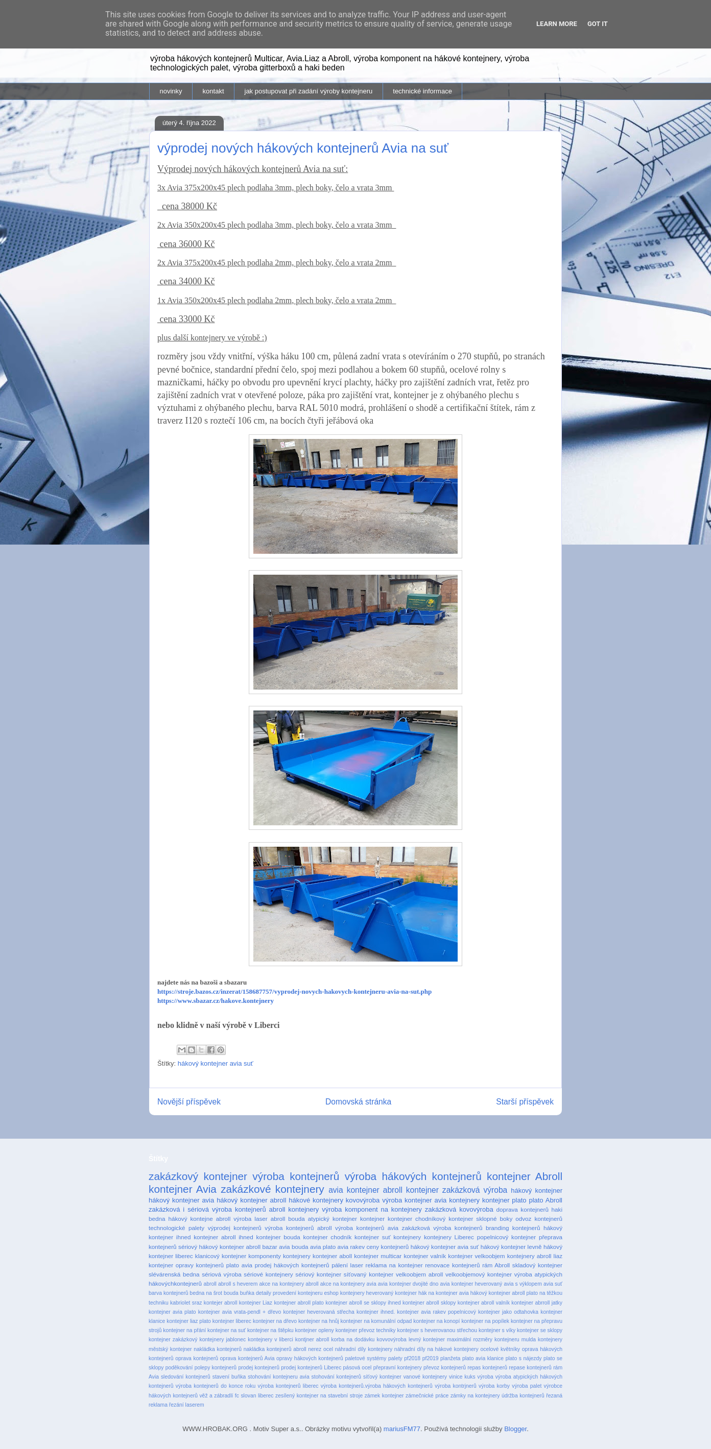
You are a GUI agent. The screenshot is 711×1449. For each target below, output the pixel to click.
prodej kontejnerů (258, 1367)
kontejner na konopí (436, 1321)
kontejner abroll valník (484, 1303)
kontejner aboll (332, 1255)
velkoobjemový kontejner (478, 1274)
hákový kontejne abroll (200, 1218)
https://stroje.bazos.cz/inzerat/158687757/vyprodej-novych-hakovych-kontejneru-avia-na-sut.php (294, 991)
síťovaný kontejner (368, 1274)
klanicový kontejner (220, 1255)
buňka (247, 1293)
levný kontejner (427, 1339)
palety (395, 1358)
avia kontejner (354, 1190)
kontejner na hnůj (318, 1321)
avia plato (323, 1246)
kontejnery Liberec (449, 1237)
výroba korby (494, 1386)
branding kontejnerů (513, 1227)
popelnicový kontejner (506, 1237)
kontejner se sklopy (539, 1330)
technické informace (422, 91)
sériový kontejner (318, 1274)
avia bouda (293, 1246)
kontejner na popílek (485, 1321)
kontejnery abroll (529, 1255)
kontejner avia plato (172, 1312)
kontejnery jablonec (222, 1339)
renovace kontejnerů (452, 1265)
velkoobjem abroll (419, 1274)
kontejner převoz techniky (366, 1330)
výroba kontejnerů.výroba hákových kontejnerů (377, 1386)
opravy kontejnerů (200, 1265)
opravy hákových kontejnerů (309, 1358)
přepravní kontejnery (397, 1367)
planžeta (450, 1358)
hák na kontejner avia (443, 1293)
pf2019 (430, 1358)
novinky (171, 91)
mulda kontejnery (542, 1339)
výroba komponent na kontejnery (372, 1209)
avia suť (552, 1284)
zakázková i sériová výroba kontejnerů (207, 1209)
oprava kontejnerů (196, 1358)
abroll (209, 1284)
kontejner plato (504, 1200)
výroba (485, 1377)
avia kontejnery (457, 1200)
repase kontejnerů (530, 1367)
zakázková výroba (474, 1190)
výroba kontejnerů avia (366, 1227)
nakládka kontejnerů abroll (275, 1349)
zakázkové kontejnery (272, 1189)
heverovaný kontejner (391, 1293)
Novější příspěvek (189, 1101)
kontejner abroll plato (298, 1303)
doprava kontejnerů (522, 1209)
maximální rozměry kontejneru (483, 1339)
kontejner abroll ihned (223, 1237)
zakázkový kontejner (198, 1176)
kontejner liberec (231, 1321)
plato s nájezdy (524, 1358)
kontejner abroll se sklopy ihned (363, 1303)
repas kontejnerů (487, 1367)
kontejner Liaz (255, 1303)
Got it (597, 24)
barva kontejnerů (168, 1293)
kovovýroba (363, 1200)
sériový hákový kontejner (211, 1246)
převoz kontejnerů (444, 1367)
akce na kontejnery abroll (288, 1284)
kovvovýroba (391, 1339)
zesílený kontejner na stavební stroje (319, 1395)
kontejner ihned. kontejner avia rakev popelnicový (416, 1312)
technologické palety (176, 1227)
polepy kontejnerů (215, 1367)
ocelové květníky (500, 1349)
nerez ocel (320, 1349)
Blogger (515, 1429)
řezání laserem (186, 1405)
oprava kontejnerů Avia (247, 1358)
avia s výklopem (522, 1284)
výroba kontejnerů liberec (288, 1386)
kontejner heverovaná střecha (318, 1312)
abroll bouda (288, 1218)
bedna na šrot (205, 1293)
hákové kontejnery (316, 1200)
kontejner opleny (314, 1330)
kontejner (372, 1218)
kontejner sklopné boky (480, 1218)
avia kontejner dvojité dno (408, 1284)
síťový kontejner (382, 1377)
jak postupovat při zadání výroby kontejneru (309, 91)
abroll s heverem (237, 1284)
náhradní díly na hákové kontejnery (436, 1349)
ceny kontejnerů (388, 1246)
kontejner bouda (278, 1237)
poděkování (179, 1367)
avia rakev (351, 1246)
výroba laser (250, 1218)
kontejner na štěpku (270, 1330)
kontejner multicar (377, 1255)
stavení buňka (229, 1377)
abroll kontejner (411, 1190)
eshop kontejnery (344, 1293)
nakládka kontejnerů (218, 1349)
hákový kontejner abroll (251, 1200)
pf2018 (412, 1358)
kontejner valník (425, 1255)
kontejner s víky (497, 1330)
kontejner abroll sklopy (429, 1303)
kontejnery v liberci (270, 1339)
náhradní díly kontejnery (363, 1349)
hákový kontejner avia (181, 1200)
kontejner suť (372, 1237)
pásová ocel (357, 1367)
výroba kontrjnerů (456, 1386)
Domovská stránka (358, 1101)
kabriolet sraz (186, 1303)
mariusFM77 (402, 1429)
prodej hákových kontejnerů (292, 1265)
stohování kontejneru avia (278, 1377)
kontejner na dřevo (275, 1321)
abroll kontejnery (294, 1209)
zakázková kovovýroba (459, 1209)
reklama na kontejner (394, 1265)
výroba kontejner (407, 1200)
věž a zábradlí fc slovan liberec (236, 1395)
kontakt (213, 91)
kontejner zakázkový (173, 1339)
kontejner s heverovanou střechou (437, 1330)
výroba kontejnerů (295, 1176)
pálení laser (347, 1265)
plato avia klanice (483, 1358)
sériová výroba (221, 1274)
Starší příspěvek (525, 1101)
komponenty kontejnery (279, 1255)
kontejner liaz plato (189, 1321)
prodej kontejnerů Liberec (311, 1367)
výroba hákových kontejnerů (413, 1176)
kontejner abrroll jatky (536, 1303)
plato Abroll (545, 1200)
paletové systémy (365, 1358)
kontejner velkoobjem (476, 1255)
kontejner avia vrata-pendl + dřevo (239, 1312)
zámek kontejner (384, 1395)
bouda (231, 1293)
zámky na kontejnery (475, 1395)
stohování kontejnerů (336, 1377)
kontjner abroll (312, 1339)
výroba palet (526, 1386)
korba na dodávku (352, 1339)
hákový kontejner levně (511, 1246)
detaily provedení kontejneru (289, 1293)
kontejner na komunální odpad (376, 1321)
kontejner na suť (226, 1330)
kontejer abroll (221, 1303)
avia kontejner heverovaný (471, 1284)
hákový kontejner (536, 1190)
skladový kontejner (537, 1265)
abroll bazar (261, 1246)
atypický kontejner (332, 1218)
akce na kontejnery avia (348, 1284)
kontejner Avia (183, 1189)
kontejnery (407, 1237)
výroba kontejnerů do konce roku (215, 1386)
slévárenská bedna (174, 1274)
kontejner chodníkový (416, 1218)
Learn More (556, 24)
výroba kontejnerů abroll (298, 1227)
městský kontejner (170, 1349)
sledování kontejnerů (185, 1377)
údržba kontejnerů (523, 1395)
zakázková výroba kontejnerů (442, 1227)
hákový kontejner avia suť (215, 1063)
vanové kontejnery (425, 1377)
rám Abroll (496, 1265)
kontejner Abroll (524, 1176)
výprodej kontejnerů (235, 1227)
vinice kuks (462, 1377)
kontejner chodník (327, 1237)
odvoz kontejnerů (538, 1218)
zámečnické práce (427, 1395)
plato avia (239, 1265)
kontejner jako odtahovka (508, 1312)
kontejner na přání (184, 1330)
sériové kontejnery (268, 1274)
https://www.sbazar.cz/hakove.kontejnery (215, 1000)
